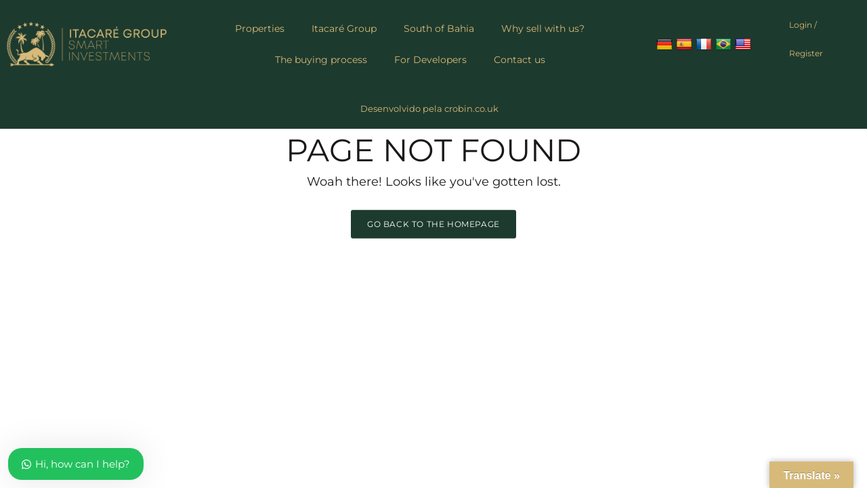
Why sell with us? (543, 28)
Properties (259, 28)
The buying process (321, 60)
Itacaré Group (344, 28)
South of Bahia (439, 28)
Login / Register (806, 39)
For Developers (430, 60)
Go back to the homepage (433, 223)
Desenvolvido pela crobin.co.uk (429, 108)
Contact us (519, 60)
